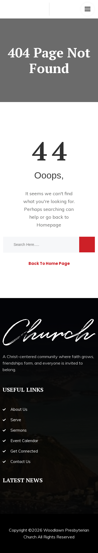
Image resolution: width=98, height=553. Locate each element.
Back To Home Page (49, 263)
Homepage (49, 225)
